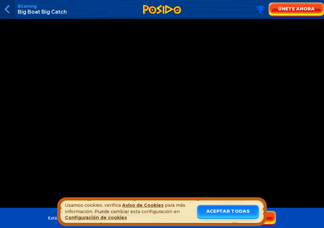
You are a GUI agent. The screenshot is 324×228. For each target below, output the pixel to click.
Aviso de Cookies (143, 205)
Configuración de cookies (96, 217)
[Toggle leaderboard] (162, 16)
